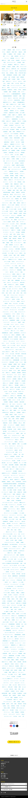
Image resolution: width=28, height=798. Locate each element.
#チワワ (7, 353)
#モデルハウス (17, 125)
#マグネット (4, 525)
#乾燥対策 (5, 399)
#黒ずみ (24, 374)
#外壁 (21, 699)
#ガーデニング (22, 56)
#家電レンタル (14, 466)
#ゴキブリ (20, 225)
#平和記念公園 (19, 580)
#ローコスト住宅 (17, 167)
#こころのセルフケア (7, 276)
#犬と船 (10, 391)
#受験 (20, 236)
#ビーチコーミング (21, 328)
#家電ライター (16, 64)
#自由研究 (17, 60)
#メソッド (22, 257)
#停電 (19, 91)
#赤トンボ (23, 607)
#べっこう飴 (22, 680)
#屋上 (9, 619)
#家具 (18, 443)
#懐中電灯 (5, 431)
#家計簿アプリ (17, 479)
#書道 (17, 221)
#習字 (24, 580)
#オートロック (5, 320)
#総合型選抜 (13, 366)
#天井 (16, 351)
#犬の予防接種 (20, 393)
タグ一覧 (2, 765)
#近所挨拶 (15, 550)
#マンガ (4, 527)
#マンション (6, 58)
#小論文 (15, 414)
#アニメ (19, 307)
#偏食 (10, 693)
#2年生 (11, 290)
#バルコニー (13, 215)
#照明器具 (18, 196)
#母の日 (7, 540)
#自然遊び (6, 137)
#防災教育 (11, 383)
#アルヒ (22, 313)
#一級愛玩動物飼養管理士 (15, 93)
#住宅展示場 (4, 89)
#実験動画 (9, 190)
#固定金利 (14, 238)
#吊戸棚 (18, 460)
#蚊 (18, 538)
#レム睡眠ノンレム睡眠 (8, 611)
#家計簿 (11, 479)
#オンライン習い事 (13, 565)
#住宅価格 (19, 485)
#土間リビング (13, 395)
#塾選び (8, 500)
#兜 (19, 462)
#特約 (23, 278)
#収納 (23, 62)
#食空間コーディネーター (7, 106)
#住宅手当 (24, 481)
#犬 (4, 104)
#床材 (22, 433)
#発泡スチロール (5, 661)
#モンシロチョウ (12, 341)
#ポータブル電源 (6, 596)
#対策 (12, 83)
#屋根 (6, 619)
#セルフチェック (22, 630)
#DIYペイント (5, 389)
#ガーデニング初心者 (9, 448)
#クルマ (7, 343)
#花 (24, 433)
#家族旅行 (5, 238)
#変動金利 (19, 238)
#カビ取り (19, 536)
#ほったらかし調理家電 (7, 550)
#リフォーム (22, 173)
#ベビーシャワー (7, 322)
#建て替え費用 (5, 607)
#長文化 (24, 519)
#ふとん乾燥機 (23, 443)
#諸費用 (23, 236)
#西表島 (8, 498)
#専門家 (17, 418)
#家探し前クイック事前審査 (21, 603)
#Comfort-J (5, 364)
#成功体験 (19, 661)
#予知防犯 (16, 267)
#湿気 (10, 536)
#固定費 (19, 429)
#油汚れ (13, 261)
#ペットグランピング (14, 584)
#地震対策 (16, 401)
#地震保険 (23, 232)
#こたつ (16, 253)
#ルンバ (17, 619)
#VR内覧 (3, 288)
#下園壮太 (21, 175)
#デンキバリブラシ (8, 408)
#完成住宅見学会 (17, 100)
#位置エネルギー (22, 596)
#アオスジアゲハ (6, 311)
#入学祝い (18, 299)
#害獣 (11, 697)
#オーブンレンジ (19, 571)
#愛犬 (24, 127)
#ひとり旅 (14, 684)
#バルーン (17, 324)
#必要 (23, 548)
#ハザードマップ (15, 87)
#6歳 (4, 295)
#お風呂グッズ (10, 328)
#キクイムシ (5, 326)
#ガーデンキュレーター (11, 62)
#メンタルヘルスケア (6, 198)
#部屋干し (24, 397)
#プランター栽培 (7, 592)
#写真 (21, 135)
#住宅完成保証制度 (21, 483)
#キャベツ (5, 341)
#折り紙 (3, 72)
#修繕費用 (4, 613)
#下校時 (17, 705)
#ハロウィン (14, 108)
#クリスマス (10, 100)
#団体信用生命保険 (6, 192)
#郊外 (15, 661)
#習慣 (12, 242)
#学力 (8, 295)
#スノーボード (6, 651)
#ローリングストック (7, 274)
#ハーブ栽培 (24, 462)
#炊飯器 (16, 175)
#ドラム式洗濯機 (10, 397)
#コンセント (12, 571)
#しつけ (11, 188)
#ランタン (17, 506)
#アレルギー (4, 305)
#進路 (4, 188)
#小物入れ (7, 297)
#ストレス (15, 81)
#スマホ (22, 91)
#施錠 (20, 519)
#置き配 (3, 378)
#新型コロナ (4, 60)
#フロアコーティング (11, 433)
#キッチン (11, 70)
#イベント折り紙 (6, 416)
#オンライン (6, 565)
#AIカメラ (23, 301)
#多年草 (6, 582)
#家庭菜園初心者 (5, 332)
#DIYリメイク (12, 389)
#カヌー (3, 343)
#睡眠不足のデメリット (7, 102)
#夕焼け (21, 663)
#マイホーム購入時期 (14, 339)
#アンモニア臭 (13, 307)
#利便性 (24, 368)
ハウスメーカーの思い (4, 778)
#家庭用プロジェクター (6, 473)
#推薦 (11, 607)
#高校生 (13, 192)
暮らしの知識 (3, 776)
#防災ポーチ (5, 385)
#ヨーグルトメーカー (8, 716)
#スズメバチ (14, 653)
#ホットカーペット (14, 475)
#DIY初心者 (24, 387)
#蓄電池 (17, 659)
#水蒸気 (4, 705)
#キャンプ (7, 154)
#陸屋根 (4, 433)
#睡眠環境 (6, 647)
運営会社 (2, 768)
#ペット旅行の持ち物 (18, 586)
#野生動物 (13, 707)
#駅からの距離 (17, 387)
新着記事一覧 (3, 763)
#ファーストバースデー (21, 427)
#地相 (9, 108)
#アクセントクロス (14, 295)
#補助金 (15, 219)
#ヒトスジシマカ (6, 301)
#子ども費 (12, 353)
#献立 (15, 529)
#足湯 (21, 439)
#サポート (9, 282)
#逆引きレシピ (14, 615)
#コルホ (21, 362)
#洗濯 (24, 181)
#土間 (4, 158)
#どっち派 (9, 288)
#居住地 (17, 613)
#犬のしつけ (13, 393)
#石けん (3, 207)
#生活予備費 (22, 517)
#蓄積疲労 (15, 213)
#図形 (12, 636)
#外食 (25, 378)
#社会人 (19, 278)
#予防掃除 (11, 173)
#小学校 (4, 601)
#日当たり (17, 663)
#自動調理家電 (12, 320)
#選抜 (21, 628)
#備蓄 (20, 177)
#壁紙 (15, 701)
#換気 (20, 148)
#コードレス (18, 156)
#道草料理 (20, 531)
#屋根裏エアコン (12, 318)
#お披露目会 (19, 693)
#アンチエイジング (13, 309)
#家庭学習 (18, 192)
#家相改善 (20, 471)
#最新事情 (5, 508)
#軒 (10, 404)
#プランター (21, 590)
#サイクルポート (10, 374)
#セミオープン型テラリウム (10, 632)
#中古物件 (18, 626)
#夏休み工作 (7, 663)
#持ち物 (21, 217)
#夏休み (5, 179)
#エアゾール (13, 301)
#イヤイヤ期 (10, 559)
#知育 (24, 114)
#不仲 (3, 387)
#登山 (24, 186)
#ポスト (12, 596)
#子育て (11, 154)
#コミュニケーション (6, 156)
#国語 (9, 169)
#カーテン (24, 156)
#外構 (17, 190)
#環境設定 (15, 236)
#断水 (15, 703)
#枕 (16, 590)
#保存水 (13, 598)
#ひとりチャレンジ (11, 305)
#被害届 (8, 613)
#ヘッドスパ (24, 460)
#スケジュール (4, 624)
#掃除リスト (8, 225)
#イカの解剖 (18, 655)
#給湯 (6, 477)
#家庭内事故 (19, 395)
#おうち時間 (22, 112)
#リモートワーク (5, 202)
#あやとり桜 (23, 345)
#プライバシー (5, 269)
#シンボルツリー (15, 282)
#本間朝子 (4, 114)
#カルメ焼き (13, 343)
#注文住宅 (24, 49)
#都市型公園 (5, 695)
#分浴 (15, 328)
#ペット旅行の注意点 (9, 586)
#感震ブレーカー (5, 404)
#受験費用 (12, 416)
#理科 (18, 66)
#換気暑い (14, 695)
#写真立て (12, 590)
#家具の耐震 (22, 401)
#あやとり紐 (15, 98)
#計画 (23, 265)
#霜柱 (10, 443)
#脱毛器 (11, 414)
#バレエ (12, 324)
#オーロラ (22, 318)
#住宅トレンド (5, 479)
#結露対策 (22, 366)
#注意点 (5, 77)
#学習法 (15, 89)
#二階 (25, 624)
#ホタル (13, 427)
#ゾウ (19, 410)
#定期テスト (15, 582)
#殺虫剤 (24, 492)
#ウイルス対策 (20, 309)
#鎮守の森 (16, 638)
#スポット (5, 655)
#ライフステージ (13, 515)
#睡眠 (12, 177)
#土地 (3, 196)
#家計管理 (23, 479)
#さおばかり (16, 594)
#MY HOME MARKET (13, 544)
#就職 (10, 238)
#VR (15, 181)
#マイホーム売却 (11, 204)
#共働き (9, 399)
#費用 (19, 370)
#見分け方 (22, 246)
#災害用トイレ (22, 385)
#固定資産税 (19, 269)
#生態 (25, 404)
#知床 (5, 638)
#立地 (17, 519)
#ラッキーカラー (15, 523)
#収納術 (9, 146)
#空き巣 (13, 221)
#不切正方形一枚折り (22, 72)
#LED (11, 196)
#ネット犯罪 (18, 496)
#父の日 (10, 422)
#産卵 (24, 653)
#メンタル (12, 257)
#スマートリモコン (6, 649)
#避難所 (15, 636)
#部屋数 (13, 619)
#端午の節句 (22, 282)
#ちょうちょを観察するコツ (8, 678)
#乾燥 (16, 397)
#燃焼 (25, 362)
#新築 (14, 49)
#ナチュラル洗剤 (7, 261)
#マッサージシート (15, 527)
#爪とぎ (18, 345)
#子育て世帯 (17, 353)
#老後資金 (17, 198)
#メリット (17, 257)
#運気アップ (6, 123)
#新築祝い (9, 481)
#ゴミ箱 (18, 399)
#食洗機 (18, 230)
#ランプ (24, 504)
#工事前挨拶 (12, 456)
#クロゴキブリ (23, 332)
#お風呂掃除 (19, 215)
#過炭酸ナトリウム (9, 207)
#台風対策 (12, 691)
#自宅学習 (23, 192)
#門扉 (25, 190)
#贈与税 (16, 450)
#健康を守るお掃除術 (20, 165)
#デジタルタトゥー (6, 230)
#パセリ (7, 580)
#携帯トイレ (5, 536)
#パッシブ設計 (14, 265)
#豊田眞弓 (7, 148)
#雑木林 (10, 370)
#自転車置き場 (16, 332)
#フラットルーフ (22, 431)
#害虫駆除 (14, 91)
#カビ (23, 125)
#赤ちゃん (8, 68)
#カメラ (5, 98)
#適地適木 (24, 674)
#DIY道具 (18, 389)
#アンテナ (6, 309)
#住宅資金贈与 (5, 485)
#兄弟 (24, 276)
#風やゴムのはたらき (20, 707)
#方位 (4, 83)
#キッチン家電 (4, 504)
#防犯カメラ (11, 179)
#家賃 (11, 202)
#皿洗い (7, 387)
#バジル (18, 326)
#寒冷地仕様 (11, 362)
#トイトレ (22, 682)
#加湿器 (4, 487)
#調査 (14, 202)
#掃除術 (21, 154)
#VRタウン (12, 211)
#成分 (5, 366)
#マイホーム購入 (6, 186)
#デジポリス (9, 378)
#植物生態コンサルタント (13, 171)
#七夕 (3, 209)
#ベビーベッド (13, 322)
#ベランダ (7, 697)
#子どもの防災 (8, 355)
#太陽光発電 (5, 653)
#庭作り (8, 87)
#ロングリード (17, 521)
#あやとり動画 (21, 98)
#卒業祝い (15, 454)
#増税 (10, 672)
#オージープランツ (6, 215)
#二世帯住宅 (7, 691)
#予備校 (8, 598)
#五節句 (23, 104)
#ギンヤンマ (22, 638)
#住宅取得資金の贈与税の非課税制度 (9, 483)
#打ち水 (17, 691)
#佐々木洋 (18, 142)
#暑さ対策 (3, 462)
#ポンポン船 (22, 594)
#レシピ (21, 200)
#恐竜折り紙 (20, 378)
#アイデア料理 (22, 487)
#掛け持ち (4, 345)
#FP (14, 106)
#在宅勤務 (6, 175)
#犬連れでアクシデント (15, 297)
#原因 (13, 351)
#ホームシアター (6, 475)
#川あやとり (7, 617)
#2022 (18, 290)
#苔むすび (19, 121)
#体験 (13, 418)
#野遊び (24, 135)
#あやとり (10, 98)
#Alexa (10, 303)
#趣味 (21, 244)
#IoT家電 (3, 498)
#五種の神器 (10, 429)
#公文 (24, 194)
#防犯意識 (13, 372)
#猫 (9, 77)
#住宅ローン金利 (13, 538)
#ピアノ (6, 171)
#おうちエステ (8, 471)
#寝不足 (20, 253)
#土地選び (13, 79)
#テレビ (3, 93)
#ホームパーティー (22, 87)
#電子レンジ (4, 259)
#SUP (5, 282)
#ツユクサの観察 (8, 561)
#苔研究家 (23, 167)
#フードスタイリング (9, 439)
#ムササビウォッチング (16, 435)
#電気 (11, 410)
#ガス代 (24, 240)
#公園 (4, 580)
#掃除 (12, 56)
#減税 (24, 670)
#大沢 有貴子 (23, 150)
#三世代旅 (13, 676)
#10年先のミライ (11, 284)
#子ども (5, 100)
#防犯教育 (19, 372)
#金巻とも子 (8, 121)
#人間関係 (20, 609)
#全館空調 (20, 211)
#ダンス (19, 374)
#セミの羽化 (23, 410)
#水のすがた (21, 441)
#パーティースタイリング (10, 200)
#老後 (21, 563)
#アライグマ (13, 605)
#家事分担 (17, 204)
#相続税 (10, 492)
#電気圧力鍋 (21, 408)
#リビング (10, 167)
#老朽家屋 (14, 378)
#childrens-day (20, 355)
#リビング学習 (11, 519)
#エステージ (20, 414)
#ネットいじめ (11, 496)
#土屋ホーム (11, 286)
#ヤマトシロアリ (12, 714)
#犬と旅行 (19, 209)
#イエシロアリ (4, 443)
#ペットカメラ (6, 584)
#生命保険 (5, 255)
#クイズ (4, 605)
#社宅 (19, 364)
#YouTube (20, 288)
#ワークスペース (5, 213)
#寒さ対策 (24, 196)
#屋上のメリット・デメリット (11, 531)
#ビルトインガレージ (22, 219)
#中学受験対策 (18, 500)
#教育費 (7, 406)
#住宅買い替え (5, 194)
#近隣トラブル (10, 552)
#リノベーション (21, 611)
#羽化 (14, 234)
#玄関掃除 (18, 412)
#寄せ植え (13, 592)
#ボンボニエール (7, 334)
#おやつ (14, 278)
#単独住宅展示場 (6, 177)
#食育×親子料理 (7, 437)
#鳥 (11, 219)
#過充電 (13, 573)
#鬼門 (4, 81)
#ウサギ (8, 605)
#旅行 (12, 148)
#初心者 (21, 330)
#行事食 (13, 158)
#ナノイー (20, 546)
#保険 (14, 494)
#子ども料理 (19, 504)
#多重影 (17, 542)
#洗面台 (23, 701)
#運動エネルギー (22, 502)
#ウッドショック (23, 710)
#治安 (8, 603)
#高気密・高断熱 (23, 464)
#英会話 (10, 236)
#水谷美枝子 (11, 125)
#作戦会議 (22, 659)
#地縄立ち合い (23, 498)
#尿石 (10, 695)
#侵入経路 (23, 496)
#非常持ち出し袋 (5, 412)
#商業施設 (10, 364)
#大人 (23, 299)
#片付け (24, 146)
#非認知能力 (5, 131)
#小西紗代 (9, 66)
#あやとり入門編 (6, 347)
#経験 (14, 190)
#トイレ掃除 (5, 286)
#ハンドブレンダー (18, 458)
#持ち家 (9, 575)
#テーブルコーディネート (19, 179)
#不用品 (15, 148)
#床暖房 (17, 433)
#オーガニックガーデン (15, 569)
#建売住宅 (5, 79)
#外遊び (11, 137)
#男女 (12, 529)
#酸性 (22, 297)
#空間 (10, 653)
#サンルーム (23, 280)
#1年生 (3, 290)
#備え (7, 72)
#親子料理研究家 (22, 575)
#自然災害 (5, 548)
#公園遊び (22, 592)
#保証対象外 (4, 559)
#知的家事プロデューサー (9, 116)
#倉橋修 (13, 66)
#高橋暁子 (24, 93)
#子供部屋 (13, 77)
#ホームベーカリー (22, 466)
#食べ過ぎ (23, 573)
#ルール (22, 619)
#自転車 (11, 332)
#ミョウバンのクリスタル (21, 305)
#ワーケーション (7, 712)
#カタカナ (16, 502)
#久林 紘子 (6, 112)
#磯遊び (17, 592)
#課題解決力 (19, 601)
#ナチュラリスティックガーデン (15, 548)
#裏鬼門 (19, 322)
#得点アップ (23, 202)
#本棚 (23, 334)
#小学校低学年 (9, 601)
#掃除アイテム (19, 186)
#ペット (8, 56)
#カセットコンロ (5, 223)
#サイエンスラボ (23, 66)
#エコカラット (19, 404)
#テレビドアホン (18, 286)
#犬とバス (23, 389)
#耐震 (24, 274)
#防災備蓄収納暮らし (21, 102)
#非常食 (18, 234)
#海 (22, 624)
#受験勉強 (23, 416)
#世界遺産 (22, 712)
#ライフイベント (5, 515)
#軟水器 (24, 703)
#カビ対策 (14, 536)
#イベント (4, 190)
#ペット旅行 (16, 135)
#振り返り (23, 521)
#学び (25, 253)
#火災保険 (9, 427)
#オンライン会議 (21, 565)
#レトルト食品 (23, 613)
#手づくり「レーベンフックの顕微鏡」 (11, 513)
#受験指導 (18, 416)
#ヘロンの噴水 (4, 464)
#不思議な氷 (14, 546)
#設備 (14, 420)
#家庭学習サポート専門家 (13, 112)
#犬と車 (5, 391)
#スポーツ (4, 280)
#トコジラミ (7, 330)
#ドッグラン (12, 232)
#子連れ (16, 710)
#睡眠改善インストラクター (15, 144)
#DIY (18, 68)
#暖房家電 (15, 462)
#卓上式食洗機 (19, 668)
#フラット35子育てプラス (12, 431)
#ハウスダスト (16, 477)
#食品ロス (17, 439)
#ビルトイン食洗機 (7, 221)
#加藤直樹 (14, 121)
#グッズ (20, 452)
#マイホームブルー (22, 544)
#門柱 (22, 448)
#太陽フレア (21, 651)
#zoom (20, 716)
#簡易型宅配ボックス (6, 640)
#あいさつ (6, 456)
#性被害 (23, 634)
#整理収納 (22, 569)
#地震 (18, 77)
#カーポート (22, 221)
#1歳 (7, 290)
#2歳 (15, 290)
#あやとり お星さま (19, 349)
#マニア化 (11, 123)
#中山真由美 (12, 129)
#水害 (12, 703)
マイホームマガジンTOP (5, 762)
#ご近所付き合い (22, 550)
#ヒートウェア (9, 462)
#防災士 (14, 102)
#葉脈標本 (23, 508)
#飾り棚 (11, 387)
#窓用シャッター (5, 710)
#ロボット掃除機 (19, 617)
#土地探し (12, 506)
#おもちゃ (20, 81)
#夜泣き (19, 552)
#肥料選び (15, 422)
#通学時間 (18, 624)
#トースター (16, 678)
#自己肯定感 (14, 276)
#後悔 (12, 609)
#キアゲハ (18, 714)
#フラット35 (23, 158)
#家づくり (10, 477)
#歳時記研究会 (6, 142)
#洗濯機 (3, 703)
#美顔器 (10, 420)
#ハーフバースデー (9, 458)
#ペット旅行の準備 (7, 588)
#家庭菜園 (12, 58)
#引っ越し (23, 79)
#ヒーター (17, 110)
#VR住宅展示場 (9, 699)
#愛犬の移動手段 (5, 544)
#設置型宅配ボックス (11, 657)
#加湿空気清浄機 (10, 487)
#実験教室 (22, 77)
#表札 (25, 259)
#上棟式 (24, 693)
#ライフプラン (19, 515)
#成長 (22, 456)
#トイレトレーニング (14, 680)
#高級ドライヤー (23, 523)
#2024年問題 (23, 290)
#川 (3, 617)
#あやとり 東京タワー (6, 351)
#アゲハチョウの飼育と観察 (18, 561)
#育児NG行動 (23, 353)
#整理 (14, 131)
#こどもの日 (12, 223)
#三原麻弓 (6, 125)
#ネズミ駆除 (19, 605)
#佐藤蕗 (22, 142)
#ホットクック (22, 475)
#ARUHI (18, 313)
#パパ (16, 374)
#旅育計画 (4, 668)
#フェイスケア (4, 420)
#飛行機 (6, 303)
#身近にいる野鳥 (7, 707)
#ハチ (18, 330)
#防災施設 (16, 383)
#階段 (9, 280)
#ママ (24, 536)
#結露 (18, 366)
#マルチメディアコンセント (10, 542)
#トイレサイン (22, 678)
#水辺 (8, 705)
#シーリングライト (22, 351)
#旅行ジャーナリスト (22, 684)
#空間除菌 (20, 653)
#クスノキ (22, 341)
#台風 (24, 81)
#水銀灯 (19, 529)
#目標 (12, 670)
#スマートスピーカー (8, 278)
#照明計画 (5, 517)
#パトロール (13, 580)
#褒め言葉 (23, 364)
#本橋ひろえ (4, 169)
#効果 (21, 406)
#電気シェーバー (5, 410)
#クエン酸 (16, 154)
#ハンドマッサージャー (6, 460)
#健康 (24, 242)
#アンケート (18, 58)
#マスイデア (6, 257)
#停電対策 (11, 267)
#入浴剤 (4, 328)
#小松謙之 (24, 121)
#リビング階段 (4, 519)
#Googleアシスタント (8, 454)
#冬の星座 (12, 710)
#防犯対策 (16, 56)
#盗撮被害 (16, 697)
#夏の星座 (24, 661)
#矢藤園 (17, 150)
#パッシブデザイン (7, 265)
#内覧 (23, 137)
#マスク (9, 527)
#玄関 (7, 104)
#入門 (15, 601)
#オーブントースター (6, 573)
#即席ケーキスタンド (7, 494)
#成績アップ (14, 114)
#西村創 (17, 129)
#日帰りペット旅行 (17, 376)
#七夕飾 (24, 668)
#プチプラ (14, 588)
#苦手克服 (18, 573)
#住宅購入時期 (6, 339)
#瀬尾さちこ (6, 144)
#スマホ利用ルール (22, 649)
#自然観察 (5, 91)
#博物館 (22, 542)
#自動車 (17, 320)
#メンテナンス (17, 525)
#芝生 (23, 454)
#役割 (24, 617)
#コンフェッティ (5, 368)
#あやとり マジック (14, 347)
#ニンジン (24, 343)
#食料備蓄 (22, 437)
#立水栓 (23, 655)
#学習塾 (3, 121)
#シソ (10, 582)
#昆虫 (15, 492)
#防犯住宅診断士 (17, 137)
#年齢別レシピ (22, 339)
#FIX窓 (15, 429)
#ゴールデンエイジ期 (10, 452)
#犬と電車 (15, 391)
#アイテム (13, 498)
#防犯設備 (7, 628)
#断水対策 (20, 703)
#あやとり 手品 (22, 347)
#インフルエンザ (5, 492)
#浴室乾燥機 (11, 217)
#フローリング (4, 240)
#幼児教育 (6, 401)
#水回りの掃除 (23, 223)
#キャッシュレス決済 (11, 345)
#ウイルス (21, 697)
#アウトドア (7, 133)
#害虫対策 (10, 135)
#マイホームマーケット (6, 546)
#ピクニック (7, 590)
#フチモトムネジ (5, 70)
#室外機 (7, 571)
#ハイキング (16, 244)
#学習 (7, 196)
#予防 (17, 598)
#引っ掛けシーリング (8, 246)
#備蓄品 (12, 659)
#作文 (8, 366)
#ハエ (9, 435)
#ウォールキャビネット (8, 701)
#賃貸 (15, 240)
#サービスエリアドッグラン (8, 634)
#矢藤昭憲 (13, 150)
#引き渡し (14, 460)
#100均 (10, 213)
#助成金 (10, 661)
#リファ (7, 609)
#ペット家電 (21, 582)
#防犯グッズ (19, 274)
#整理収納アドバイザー (20, 131)
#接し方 (23, 485)
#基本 (14, 326)
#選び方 (11, 194)
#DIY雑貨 (23, 230)
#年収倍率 (24, 307)
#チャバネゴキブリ (9, 450)
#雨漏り (18, 79)
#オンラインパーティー (6, 567)
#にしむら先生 (23, 129)
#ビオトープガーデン (6, 219)
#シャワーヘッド (10, 638)
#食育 (24, 85)
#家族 (8, 85)
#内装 (23, 494)
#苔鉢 (25, 538)
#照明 (14, 196)
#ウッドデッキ (14, 288)
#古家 (25, 563)
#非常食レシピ (12, 412)
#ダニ (12, 198)
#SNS (23, 144)
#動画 (16, 540)
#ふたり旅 (6, 689)
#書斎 (24, 177)
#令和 (15, 609)
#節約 (23, 58)
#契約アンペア (18, 368)
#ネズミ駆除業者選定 (7, 630)
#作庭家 (24, 106)
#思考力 (17, 284)
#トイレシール (6, 680)
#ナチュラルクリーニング (16, 169)
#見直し (3, 523)
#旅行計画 (11, 689)
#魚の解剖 (4, 429)
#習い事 (16, 70)
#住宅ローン (23, 64)
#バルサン (22, 324)
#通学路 (13, 274)
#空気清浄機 (11, 152)
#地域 (16, 311)
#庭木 (5, 108)
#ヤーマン (5, 714)
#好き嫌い (10, 517)
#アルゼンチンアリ (21, 311)
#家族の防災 (5, 422)
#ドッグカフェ (5, 232)
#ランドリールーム (11, 508)
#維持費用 (22, 255)
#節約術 (18, 202)
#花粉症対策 (23, 370)
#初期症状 (11, 401)
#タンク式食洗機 (6, 670)
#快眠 (16, 452)
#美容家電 (17, 217)
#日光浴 (12, 663)
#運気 (18, 255)
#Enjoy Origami (23, 68)
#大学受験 (14, 693)
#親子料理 (21, 133)
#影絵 (8, 636)
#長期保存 (11, 521)
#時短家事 (22, 284)
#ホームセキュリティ (22, 473)
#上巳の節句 (4, 253)
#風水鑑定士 (10, 64)
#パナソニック (13, 263)
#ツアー (11, 682)
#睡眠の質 (16, 177)
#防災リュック (5, 383)
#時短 (16, 72)
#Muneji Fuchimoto (22, 70)
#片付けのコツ (18, 146)
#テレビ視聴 (10, 674)
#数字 (15, 559)
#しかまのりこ (23, 60)
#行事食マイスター (13, 104)
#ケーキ (17, 341)
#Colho (17, 362)
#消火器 (4, 427)
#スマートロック (20, 647)
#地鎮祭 (7, 242)
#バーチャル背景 (5, 211)
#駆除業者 (22, 418)
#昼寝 (25, 546)
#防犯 (23, 626)
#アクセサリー (21, 295)
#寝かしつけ (13, 330)
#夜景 (15, 552)
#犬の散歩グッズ (6, 395)
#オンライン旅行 (23, 567)
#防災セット (11, 385)
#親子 (4, 56)
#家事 (9, 79)
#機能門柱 (14, 443)
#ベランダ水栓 (6, 324)
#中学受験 (3, 66)
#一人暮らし (16, 517)
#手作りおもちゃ (21, 108)
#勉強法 (3, 68)
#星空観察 (4, 657)
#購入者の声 (4, 150)
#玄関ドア (24, 412)
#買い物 (19, 276)
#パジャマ (7, 263)
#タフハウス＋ (6, 682)
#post (16, 596)
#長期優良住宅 (5, 521)
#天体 (3, 353)
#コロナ (14, 370)
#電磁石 (14, 410)
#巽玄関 (15, 670)
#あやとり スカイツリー (9, 349)
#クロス (4, 374)
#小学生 (12, 60)
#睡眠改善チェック (14, 645)
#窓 (9, 150)
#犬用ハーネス (21, 391)
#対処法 (24, 213)
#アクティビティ (7, 299)
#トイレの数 (20, 559)
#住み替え (16, 173)
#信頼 (16, 689)
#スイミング (24, 207)
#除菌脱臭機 (17, 280)
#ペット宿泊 (22, 584)
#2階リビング (6, 626)
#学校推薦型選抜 (12, 624)
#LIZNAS (10, 255)
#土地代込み (6, 506)
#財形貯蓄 (3, 603)
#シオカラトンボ (22, 636)
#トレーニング (5, 684)
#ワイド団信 (23, 705)
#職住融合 (17, 712)
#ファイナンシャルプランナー (16, 85)
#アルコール (17, 152)
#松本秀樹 (22, 110)
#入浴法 (6, 217)
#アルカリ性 (15, 303)
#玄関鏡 (6, 414)
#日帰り (3, 376)
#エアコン (4, 64)
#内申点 (13, 613)
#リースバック (13, 510)
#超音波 (21, 691)
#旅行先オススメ (17, 607)
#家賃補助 (12, 175)
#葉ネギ (18, 508)
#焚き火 (13, 334)
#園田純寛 (4, 146)
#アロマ (13, 313)
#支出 (10, 418)
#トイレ (8, 93)
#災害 (9, 60)
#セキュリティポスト (15, 628)
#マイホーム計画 (5, 129)
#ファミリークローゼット (21, 420)
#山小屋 (11, 540)
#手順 (24, 601)
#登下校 (20, 450)
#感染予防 (20, 114)
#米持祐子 (5, 152)
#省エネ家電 (5, 236)
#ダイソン (23, 399)
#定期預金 (24, 429)
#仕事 (25, 211)
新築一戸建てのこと (4, 773)
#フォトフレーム (21, 588)
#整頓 (10, 131)
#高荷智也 (11, 72)
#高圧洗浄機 (11, 464)
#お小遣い (10, 594)
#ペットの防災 (22, 383)
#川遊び (5, 594)
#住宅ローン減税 (13, 485)
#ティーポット (21, 672)
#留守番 (21, 477)
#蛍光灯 (5, 435)
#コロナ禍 (17, 83)
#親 (20, 198)
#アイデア (16, 487)
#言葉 (13, 712)
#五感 (19, 104)
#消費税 (20, 670)
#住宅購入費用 (14, 473)
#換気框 (19, 695)
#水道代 (7, 703)
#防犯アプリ (8, 372)
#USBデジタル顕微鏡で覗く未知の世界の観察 (10, 563)
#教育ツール (14, 672)
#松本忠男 (22, 123)
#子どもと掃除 (14, 225)
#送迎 (10, 684)
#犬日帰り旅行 (9, 376)
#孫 (19, 454)
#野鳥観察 (22, 152)
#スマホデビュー (14, 649)
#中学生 (19, 89)
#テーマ (8, 676)
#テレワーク (5, 181)
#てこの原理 (22, 513)
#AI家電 (20, 213)
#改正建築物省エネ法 (22, 615)
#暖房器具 (11, 244)
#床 (23, 238)
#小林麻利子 (17, 123)
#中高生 (12, 500)
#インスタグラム (7, 165)
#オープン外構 (6, 569)
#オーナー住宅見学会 (14, 133)
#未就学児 (22, 267)
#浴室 (24, 215)
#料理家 (23, 100)
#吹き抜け (5, 318)
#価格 (25, 598)
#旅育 (13, 146)
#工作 (3, 372)
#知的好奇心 (18, 494)
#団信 (7, 188)
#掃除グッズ (12, 186)
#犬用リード (7, 393)
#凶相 (23, 322)
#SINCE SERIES (15, 640)
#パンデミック (20, 263)
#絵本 (20, 265)
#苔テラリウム (13, 127)
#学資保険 (12, 406)
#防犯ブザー (4, 204)
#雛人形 (3, 466)
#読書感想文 (18, 334)
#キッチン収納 (10, 253)
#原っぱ (20, 422)
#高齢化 (18, 301)
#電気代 (4, 85)
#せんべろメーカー (19, 632)
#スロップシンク (13, 647)
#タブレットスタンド (11, 668)
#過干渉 (5, 418)
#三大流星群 (19, 676)
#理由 (24, 605)
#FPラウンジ (18, 106)
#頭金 (24, 395)
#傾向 (7, 209)
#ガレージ (19, 240)
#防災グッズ (22, 83)
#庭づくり (4, 87)
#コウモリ (23, 326)
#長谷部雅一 (6, 110)
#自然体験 (24, 169)
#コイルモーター (5, 362)
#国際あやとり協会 (19, 116)
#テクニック (4, 674)
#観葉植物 (11, 240)
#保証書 (18, 701)
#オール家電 (21, 303)
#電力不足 (4, 598)
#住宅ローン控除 (5, 538)
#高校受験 (16, 464)
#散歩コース (16, 699)
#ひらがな (8, 466)
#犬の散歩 (18, 232)
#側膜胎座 (22, 506)
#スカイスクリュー (6, 645)
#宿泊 (18, 657)
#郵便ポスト (10, 525)
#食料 (23, 435)
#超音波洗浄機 (4, 693)
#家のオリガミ (16, 246)
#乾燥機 (19, 397)
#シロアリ (11, 181)
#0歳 (25, 288)
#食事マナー (13, 230)
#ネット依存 (5, 496)
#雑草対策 (13, 705)
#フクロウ (4, 575)
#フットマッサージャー (9, 441)
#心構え (17, 318)
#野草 (24, 422)
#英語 (24, 188)
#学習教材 (7, 510)
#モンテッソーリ (6, 127)
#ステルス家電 (23, 657)
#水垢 (16, 211)
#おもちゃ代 (17, 682)
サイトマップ (3, 766)
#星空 (12, 280)
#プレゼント (6, 173)
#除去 (15, 611)
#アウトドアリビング (20, 261)
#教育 (5, 284)
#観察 (10, 91)
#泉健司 (13, 165)
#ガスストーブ (16, 448)
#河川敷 (12, 617)
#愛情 (15, 255)
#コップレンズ (4, 370)
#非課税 (5, 672)
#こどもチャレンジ (12, 504)
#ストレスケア (17, 207)
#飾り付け (24, 376)
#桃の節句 (20, 259)
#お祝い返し (12, 368)
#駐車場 (24, 198)
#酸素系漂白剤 (15, 575)
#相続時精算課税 (18, 634)
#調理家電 (13, 156)
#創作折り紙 (13, 68)
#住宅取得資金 (18, 481)
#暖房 (7, 244)
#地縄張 (17, 498)
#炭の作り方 (23, 525)
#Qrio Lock (13, 603)
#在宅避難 (15, 471)
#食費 (21, 190)
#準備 (17, 200)
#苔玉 (21, 538)
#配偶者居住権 (11, 655)
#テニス (15, 674)
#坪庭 (19, 689)
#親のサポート (8, 81)
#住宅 (13, 481)
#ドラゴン (3, 397)
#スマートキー (23, 204)
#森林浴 (16, 441)
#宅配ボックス (4, 135)
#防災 (5, 62)
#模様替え (24, 89)
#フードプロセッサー (15, 437)
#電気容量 (15, 408)
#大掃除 (9, 114)
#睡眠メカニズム (22, 645)
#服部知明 (12, 110)
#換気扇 (23, 695)
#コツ (3, 148)
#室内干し (8, 158)
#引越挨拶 (20, 540)
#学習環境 (5, 167)
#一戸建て (4, 49)
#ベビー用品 (23, 320)
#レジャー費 (20, 510)
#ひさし (14, 404)
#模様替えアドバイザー (12, 259)
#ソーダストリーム (14, 651)
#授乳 (25, 559)
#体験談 (17, 158)
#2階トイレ (13, 626)
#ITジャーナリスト (17, 194)
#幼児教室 (21, 171)
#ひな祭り (20, 188)
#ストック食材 (7, 659)
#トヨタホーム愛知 (12, 209)
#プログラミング (13, 269)
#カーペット (19, 343)
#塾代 (23, 689)
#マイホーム (18, 49)
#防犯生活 (24, 372)
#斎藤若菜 (9, 49)
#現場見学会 (10, 89)
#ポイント (6, 267)
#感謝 (20, 674)
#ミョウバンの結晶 (5, 307)
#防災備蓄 (16, 385)
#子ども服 (14, 355)
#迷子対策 (8, 523)
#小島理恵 (19, 62)
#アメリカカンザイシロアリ (8, 502)
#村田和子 (19, 127)
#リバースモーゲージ (6, 615)
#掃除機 (24, 209)
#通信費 (15, 364)
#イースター (6, 234)
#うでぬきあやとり (7, 313)
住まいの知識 (3, 775)
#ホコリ (14, 399)
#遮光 (25, 515)
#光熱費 (23, 286)
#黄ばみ (23, 714)
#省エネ (22, 234)
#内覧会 (21, 598)
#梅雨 (24, 269)
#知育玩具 (17, 406)
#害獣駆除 (24, 148)
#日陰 (4, 636)
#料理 (15, 188)
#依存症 (13, 299)
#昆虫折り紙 (19, 492)
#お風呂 (8, 83)
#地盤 (4, 242)
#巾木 (10, 326)
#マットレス (22, 527)
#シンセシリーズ (22, 640)
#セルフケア (15, 630)
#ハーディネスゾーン (18, 242)
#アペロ (11, 311)
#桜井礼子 (12, 142)
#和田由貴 (19, 181)
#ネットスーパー (15, 567)
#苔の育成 (18, 456)
